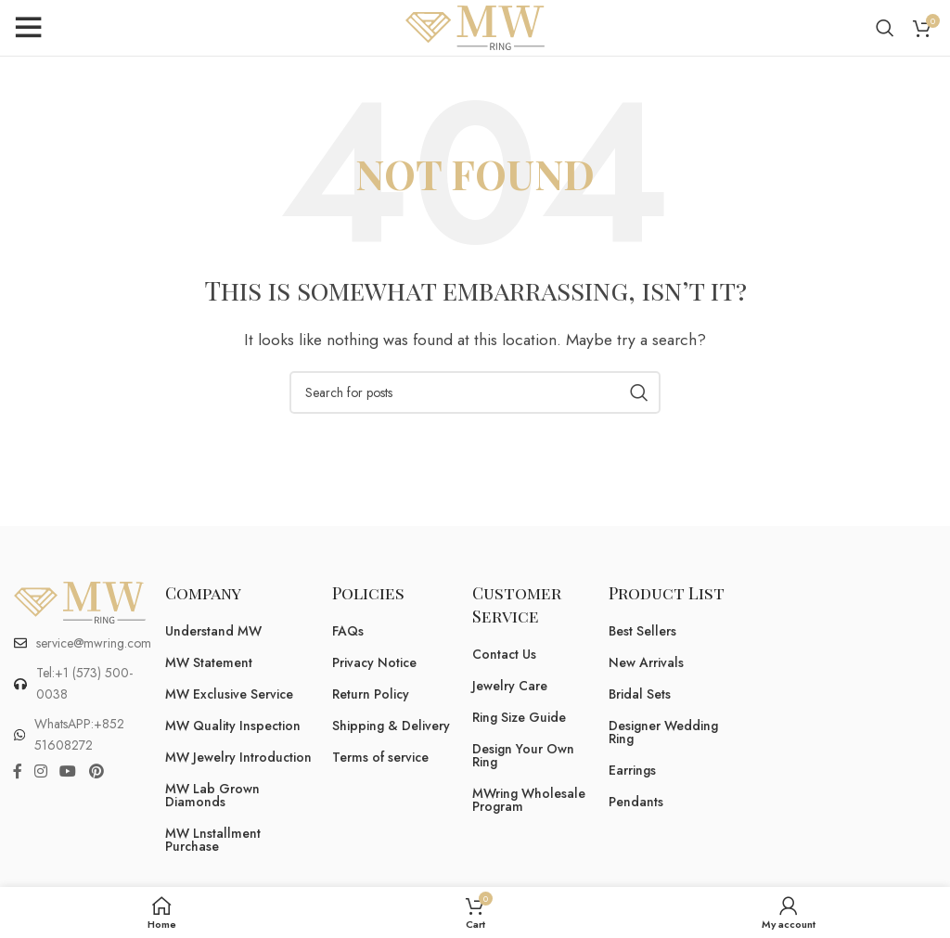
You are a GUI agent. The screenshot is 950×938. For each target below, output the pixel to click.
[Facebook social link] (17, 771)
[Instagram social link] (40, 771)
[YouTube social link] (68, 771)
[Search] (885, 27)
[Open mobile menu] (28, 27)
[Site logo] (475, 26)
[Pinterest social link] (96, 771)
